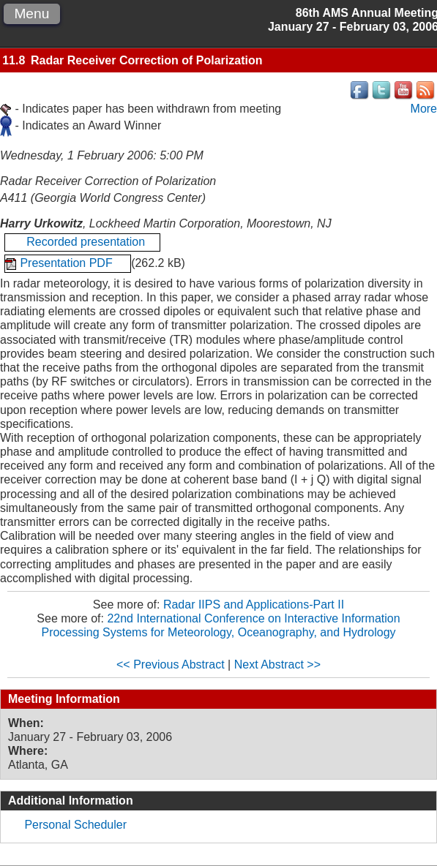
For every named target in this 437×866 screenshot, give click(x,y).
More (424, 108)
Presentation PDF (68, 263)
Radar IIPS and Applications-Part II (253, 604)
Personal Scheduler (75, 824)
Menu (31, 13)
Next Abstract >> (277, 664)
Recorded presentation (82, 242)
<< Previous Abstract (170, 664)
